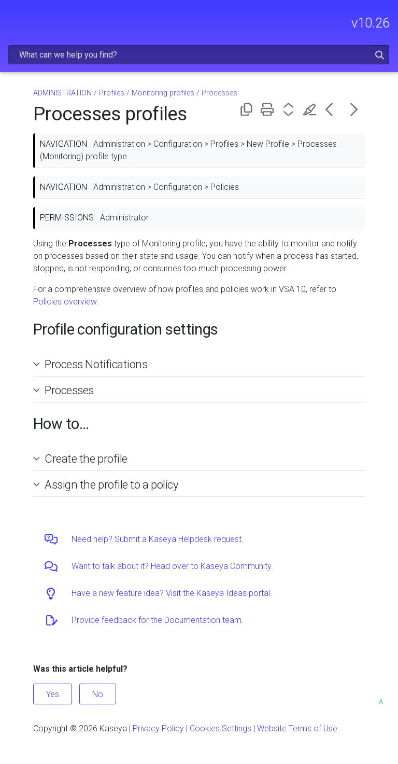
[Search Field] (198, 54)
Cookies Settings (220, 728)
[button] (379, 54)
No (97, 694)
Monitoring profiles (163, 93)
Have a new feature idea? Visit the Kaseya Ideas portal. (172, 593)
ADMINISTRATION (62, 93)
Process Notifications (96, 364)
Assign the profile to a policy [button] (107, 484)
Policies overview (64, 302)
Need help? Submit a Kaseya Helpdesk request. (158, 539)
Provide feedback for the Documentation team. (158, 620)
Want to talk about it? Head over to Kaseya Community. (172, 566)
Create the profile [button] (81, 458)
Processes (69, 390)
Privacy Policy (158, 728)
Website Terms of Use (297, 728)
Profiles (111, 93)
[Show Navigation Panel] (14, 18)
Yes (52, 694)
